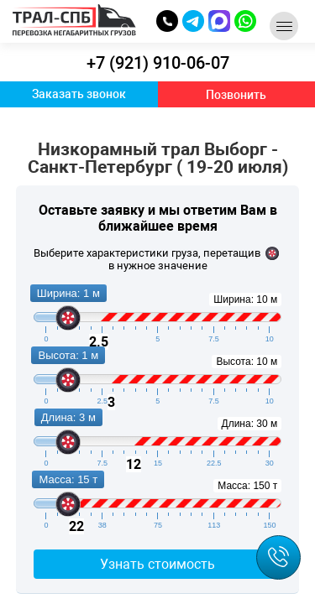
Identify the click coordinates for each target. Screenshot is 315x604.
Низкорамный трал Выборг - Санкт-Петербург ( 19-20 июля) (158, 158)
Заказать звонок (79, 94)
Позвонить (236, 95)
